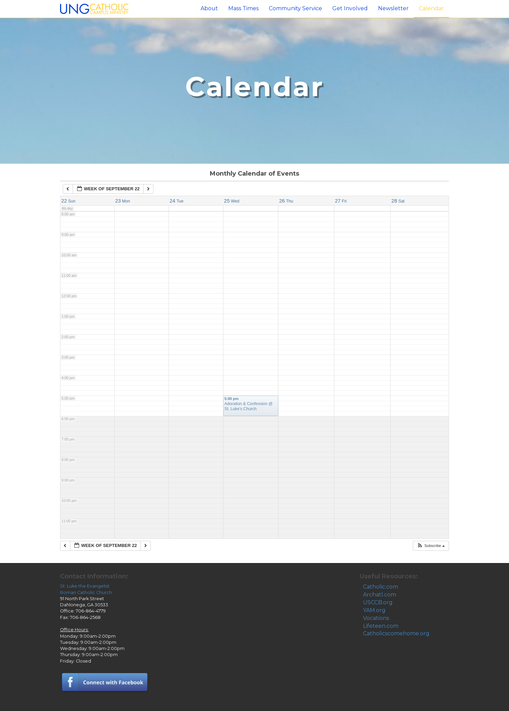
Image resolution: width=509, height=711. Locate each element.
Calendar (431, 8)
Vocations (376, 618)
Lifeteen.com (380, 626)
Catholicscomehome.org (396, 633)
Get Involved (350, 8)
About (209, 8)
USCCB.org (378, 602)
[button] (430, 545)
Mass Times (243, 8)
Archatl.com (379, 594)
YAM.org (374, 610)
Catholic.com (380, 586)
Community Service (295, 8)
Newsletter (393, 8)
